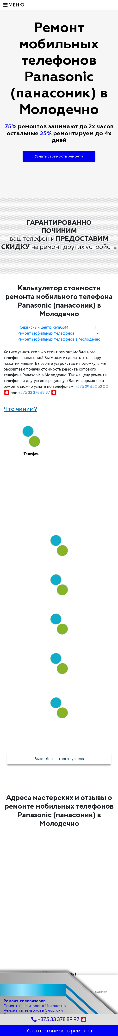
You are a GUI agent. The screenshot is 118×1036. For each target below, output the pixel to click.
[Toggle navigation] (13, 5)
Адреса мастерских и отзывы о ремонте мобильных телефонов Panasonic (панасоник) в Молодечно (59, 810)
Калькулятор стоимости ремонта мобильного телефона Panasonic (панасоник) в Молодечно (59, 300)
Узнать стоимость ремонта (59, 156)
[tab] (31, 438)
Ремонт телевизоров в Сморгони (33, 1010)
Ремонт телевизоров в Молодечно (35, 1005)
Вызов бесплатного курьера (59, 758)
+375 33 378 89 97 (37, 392)
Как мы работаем (59, 514)
